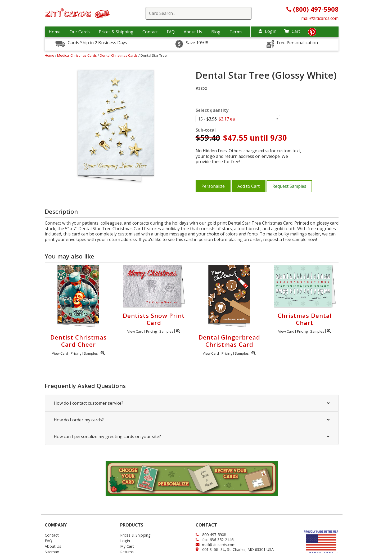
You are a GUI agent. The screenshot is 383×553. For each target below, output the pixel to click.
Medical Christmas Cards (77, 55)
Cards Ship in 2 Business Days (97, 43)
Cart (292, 31)
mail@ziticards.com (320, 18)
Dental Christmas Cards (119, 55)
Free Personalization (297, 43)
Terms (235, 32)
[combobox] (238, 118)
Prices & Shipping (116, 32)
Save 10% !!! (197, 43)
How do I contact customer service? (192, 403)
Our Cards (80, 32)
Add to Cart (248, 186)
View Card (60, 353)
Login (267, 31)
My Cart (127, 546)
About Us (193, 32)
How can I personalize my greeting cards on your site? (192, 436)
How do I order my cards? (192, 420)
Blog (215, 32)
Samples (91, 353)
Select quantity (212, 110)
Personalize (213, 186)
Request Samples (289, 186)
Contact (150, 32)
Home (55, 32)
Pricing (76, 353)
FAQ (171, 32)
